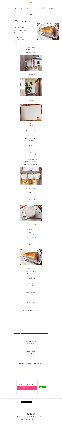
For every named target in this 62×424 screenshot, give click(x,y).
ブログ (43, 8)
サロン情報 (48, 8)
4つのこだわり (13, 8)
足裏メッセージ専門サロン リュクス (31, 417)
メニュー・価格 (20, 8)
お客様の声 (53, 8)
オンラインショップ (37, 8)
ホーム (8, 8)
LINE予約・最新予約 (28, 8)
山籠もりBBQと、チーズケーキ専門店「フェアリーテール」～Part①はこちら (31, 333)
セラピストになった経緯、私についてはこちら (31, 145)
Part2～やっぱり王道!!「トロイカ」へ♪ (17, 21)
